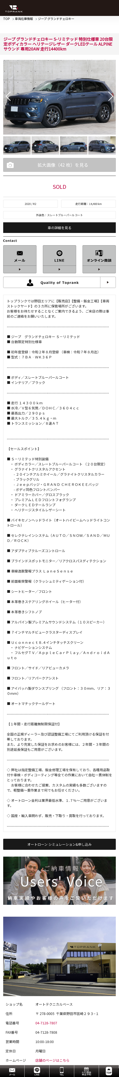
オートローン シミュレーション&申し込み (59, 844)
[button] (8, 96)
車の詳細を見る (59, 227)
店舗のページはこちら (52, 1060)
